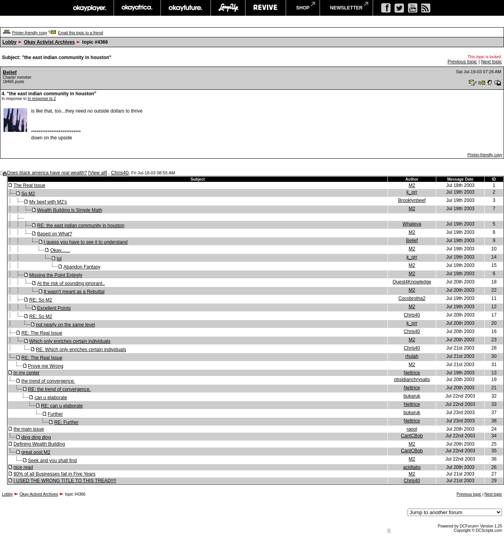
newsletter (346, 8)
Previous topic (462, 62)
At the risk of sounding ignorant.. (71, 283)
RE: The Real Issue (41, 333)
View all (97, 173)
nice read (23, 467)
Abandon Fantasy (81, 267)
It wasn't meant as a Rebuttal (74, 291)
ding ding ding (36, 437)
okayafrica (137, 8)
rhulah (411, 356)
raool (412, 429)
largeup (228, 8)
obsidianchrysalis (412, 379)
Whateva (411, 224)
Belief (10, 72)
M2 (412, 185)
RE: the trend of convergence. (59, 389)
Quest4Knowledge (412, 282)
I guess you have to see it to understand (86, 242)
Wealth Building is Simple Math (69, 210)
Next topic (491, 62)
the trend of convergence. (48, 381)
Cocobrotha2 (412, 298)
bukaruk (412, 396)
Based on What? (54, 234)
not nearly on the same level (65, 325)
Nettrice (412, 373)
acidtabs (412, 467)
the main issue (28, 429)
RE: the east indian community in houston (80, 225)
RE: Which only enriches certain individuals (81, 349)
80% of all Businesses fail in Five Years (54, 474)
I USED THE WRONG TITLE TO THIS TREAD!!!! (64, 480)
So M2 (28, 193)
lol (59, 258)
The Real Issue (29, 185)
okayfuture (185, 8)
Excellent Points (53, 308)
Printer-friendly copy (29, 33)
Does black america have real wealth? (47, 173)
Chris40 (120, 173)
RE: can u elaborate (62, 406)
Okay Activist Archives (49, 42)
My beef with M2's (48, 202)
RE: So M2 (40, 300)
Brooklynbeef (412, 200)
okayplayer (89, 8)
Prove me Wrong (45, 366)
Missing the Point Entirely (55, 275)
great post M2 (35, 452)
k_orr (411, 192)
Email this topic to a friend (80, 33)
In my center (26, 373)
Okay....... (60, 250)
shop (302, 8)
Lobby (9, 42)
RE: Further (66, 422)
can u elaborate (51, 397)
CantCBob (411, 436)
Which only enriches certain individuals (69, 341)
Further (55, 414)
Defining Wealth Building (39, 444)
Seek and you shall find (52, 460)
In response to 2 (42, 98)
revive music (265, 8)
